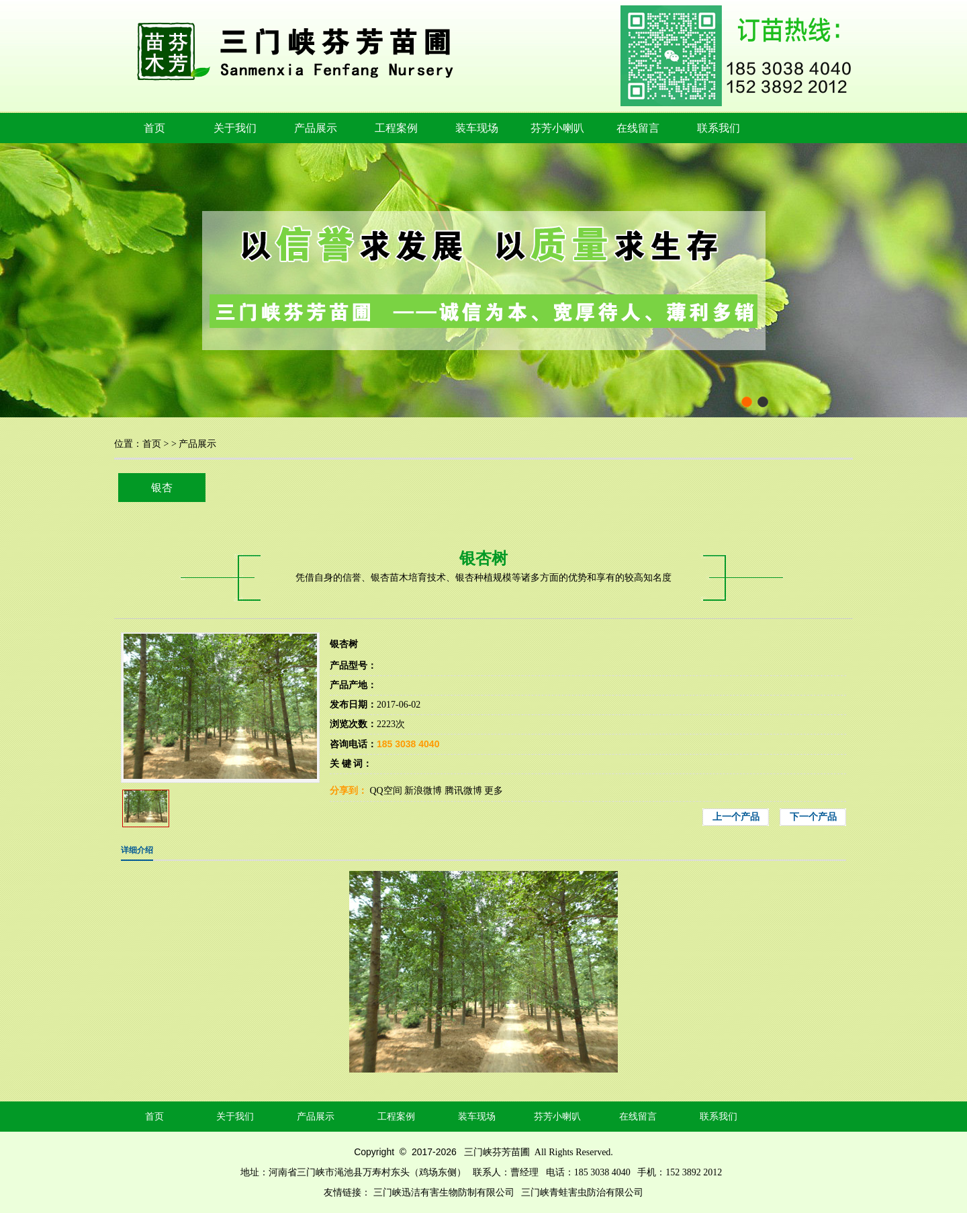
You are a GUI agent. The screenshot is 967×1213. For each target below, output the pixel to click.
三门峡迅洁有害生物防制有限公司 (443, 1192)
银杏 (162, 487)
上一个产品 (735, 817)
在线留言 (637, 128)
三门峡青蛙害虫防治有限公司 (582, 1192)
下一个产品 (813, 817)
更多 (493, 791)
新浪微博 (423, 791)
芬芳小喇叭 (557, 128)
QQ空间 (386, 791)
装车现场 (476, 128)
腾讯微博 (463, 791)
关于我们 (235, 128)
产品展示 (315, 128)
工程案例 (396, 128)
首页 (154, 128)
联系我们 (718, 128)
